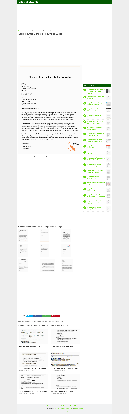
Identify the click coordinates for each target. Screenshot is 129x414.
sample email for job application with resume (52, 321)
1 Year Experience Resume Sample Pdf (29, 346)
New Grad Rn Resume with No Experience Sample (64, 368)
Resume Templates (78, 408)
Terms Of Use (73, 405)
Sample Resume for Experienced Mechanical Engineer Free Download (96, 91)
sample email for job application (28, 320)
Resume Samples (23, 37)
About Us (80, 405)
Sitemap (49, 405)
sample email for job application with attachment (29, 321)
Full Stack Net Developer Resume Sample (62, 391)
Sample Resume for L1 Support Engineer (62, 346)
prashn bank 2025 (71, 411)
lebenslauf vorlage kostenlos (59, 411)
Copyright (60, 405)
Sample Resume (69, 408)
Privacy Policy (66, 405)
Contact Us (54, 405)
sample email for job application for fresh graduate (69, 320)
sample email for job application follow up (46, 320)
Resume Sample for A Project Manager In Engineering (33, 391)
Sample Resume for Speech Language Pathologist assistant (35, 368)
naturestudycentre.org (31, 2)
